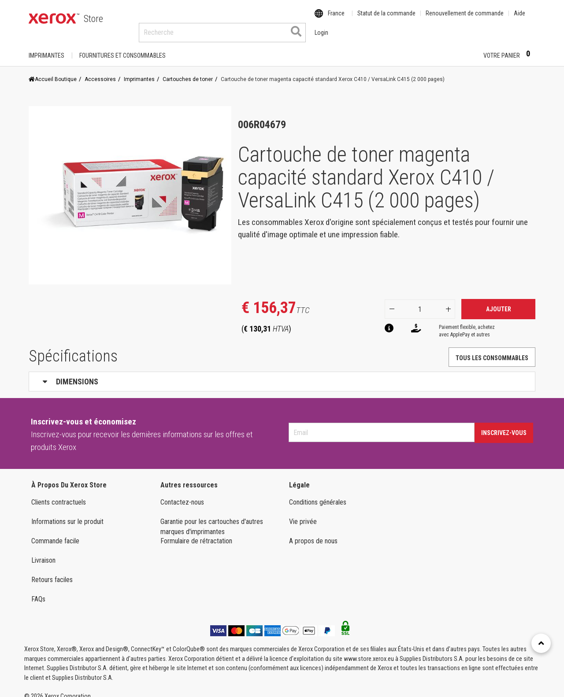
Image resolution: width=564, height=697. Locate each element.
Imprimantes (46, 47)
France (336, 18)
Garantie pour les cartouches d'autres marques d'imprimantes (211, 518)
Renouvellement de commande (465, 18)
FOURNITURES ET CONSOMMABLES (122, 47)
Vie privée (303, 513)
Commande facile (55, 532)
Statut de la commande (386, 18)
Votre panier (509, 47)
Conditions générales (317, 494)
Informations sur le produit (67, 513)
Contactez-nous (182, 494)
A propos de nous (313, 532)
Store (93, 18)
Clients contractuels (58, 494)
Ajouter (498, 300)
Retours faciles (52, 571)
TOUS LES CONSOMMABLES (492, 349)
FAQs (38, 590)
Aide (519, 18)
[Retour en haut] (541, 643)
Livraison (43, 552)
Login (461, 47)
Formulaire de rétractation (196, 532)
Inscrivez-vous (504, 424)
